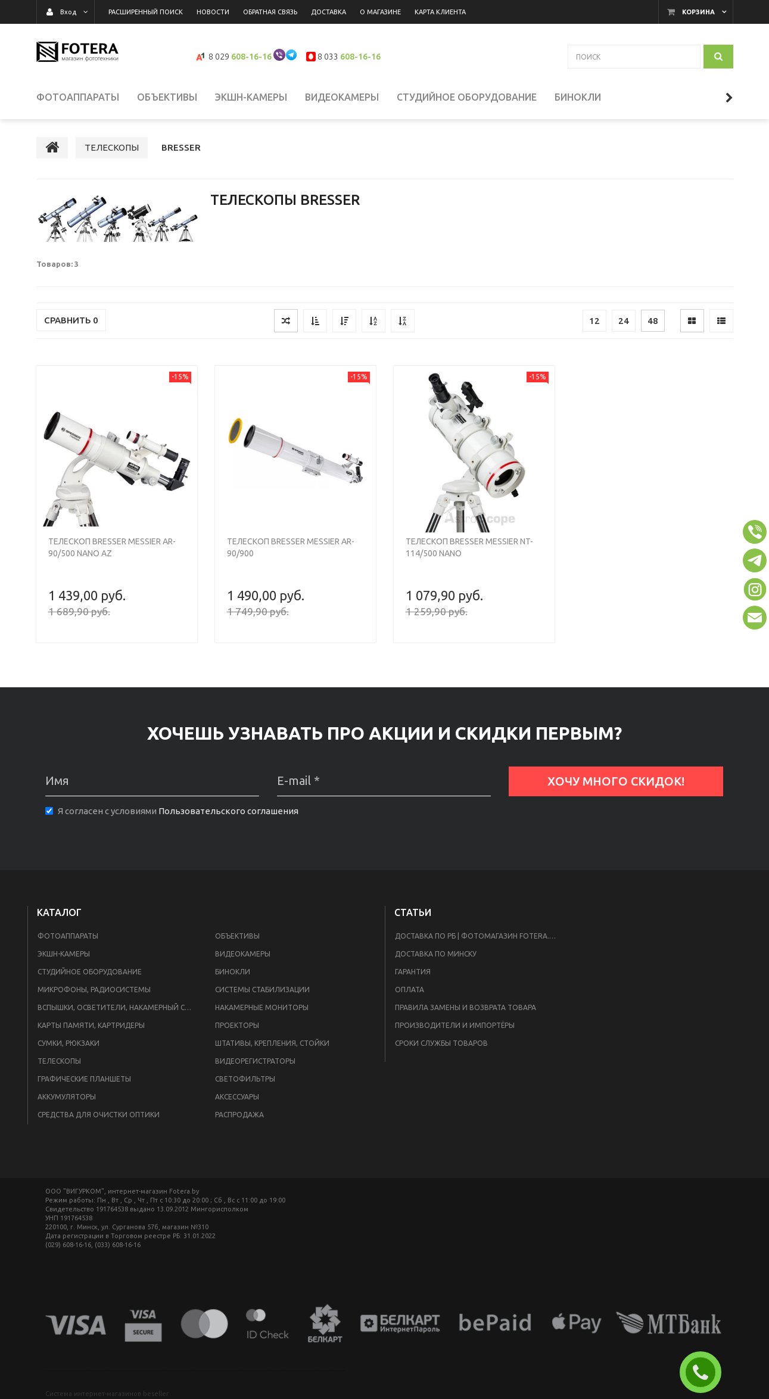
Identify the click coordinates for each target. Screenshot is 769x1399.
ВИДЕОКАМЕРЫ (242, 954)
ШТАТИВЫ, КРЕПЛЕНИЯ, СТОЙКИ (272, 1043)
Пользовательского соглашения (228, 811)
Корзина (698, 11)
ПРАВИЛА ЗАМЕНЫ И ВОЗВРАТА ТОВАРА (465, 1007)
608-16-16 (251, 56)
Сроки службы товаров (441, 1043)
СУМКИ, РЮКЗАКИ (68, 1043)
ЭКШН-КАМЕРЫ (64, 954)
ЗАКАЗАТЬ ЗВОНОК (705, 1372)
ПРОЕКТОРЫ (237, 1025)
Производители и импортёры (455, 1025)
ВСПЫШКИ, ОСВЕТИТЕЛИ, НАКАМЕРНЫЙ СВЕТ (118, 1007)
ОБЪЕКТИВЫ (237, 936)
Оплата (409, 989)
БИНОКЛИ (232, 972)
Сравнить (71, 320)
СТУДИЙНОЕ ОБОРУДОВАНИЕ (90, 972)
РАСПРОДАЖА (239, 1114)
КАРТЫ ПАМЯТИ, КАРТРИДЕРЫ (91, 1025)
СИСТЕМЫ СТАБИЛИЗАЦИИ (262, 989)
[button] (755, 532)
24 (623, 321)
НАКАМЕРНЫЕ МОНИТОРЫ (262, 1007)
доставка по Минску (436, 954)
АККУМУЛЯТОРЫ (67, 1097)
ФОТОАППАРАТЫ (68, 936)
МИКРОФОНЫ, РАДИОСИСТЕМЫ (94, 989)
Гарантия (413, 972)
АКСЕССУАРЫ (237, 1097)
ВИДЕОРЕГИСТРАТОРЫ (255, 1061)
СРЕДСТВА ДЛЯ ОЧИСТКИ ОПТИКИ (99, 1114)
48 (652, 321)
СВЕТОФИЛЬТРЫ (245, 1079)
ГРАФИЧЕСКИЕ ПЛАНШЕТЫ (84, 1079)
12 (594, 321)
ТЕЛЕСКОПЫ (59, 1061)
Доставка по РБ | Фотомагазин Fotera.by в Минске (481, 936)
